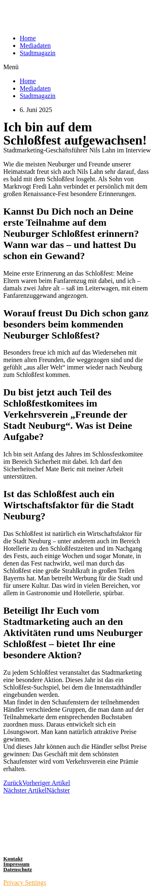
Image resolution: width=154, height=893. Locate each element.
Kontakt (13, 859)
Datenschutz (17, 869)
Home (28, 38)
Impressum (16, 864)
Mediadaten (35, 45)
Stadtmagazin (37, 52)
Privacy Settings (24, 882)
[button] (77, 67)
